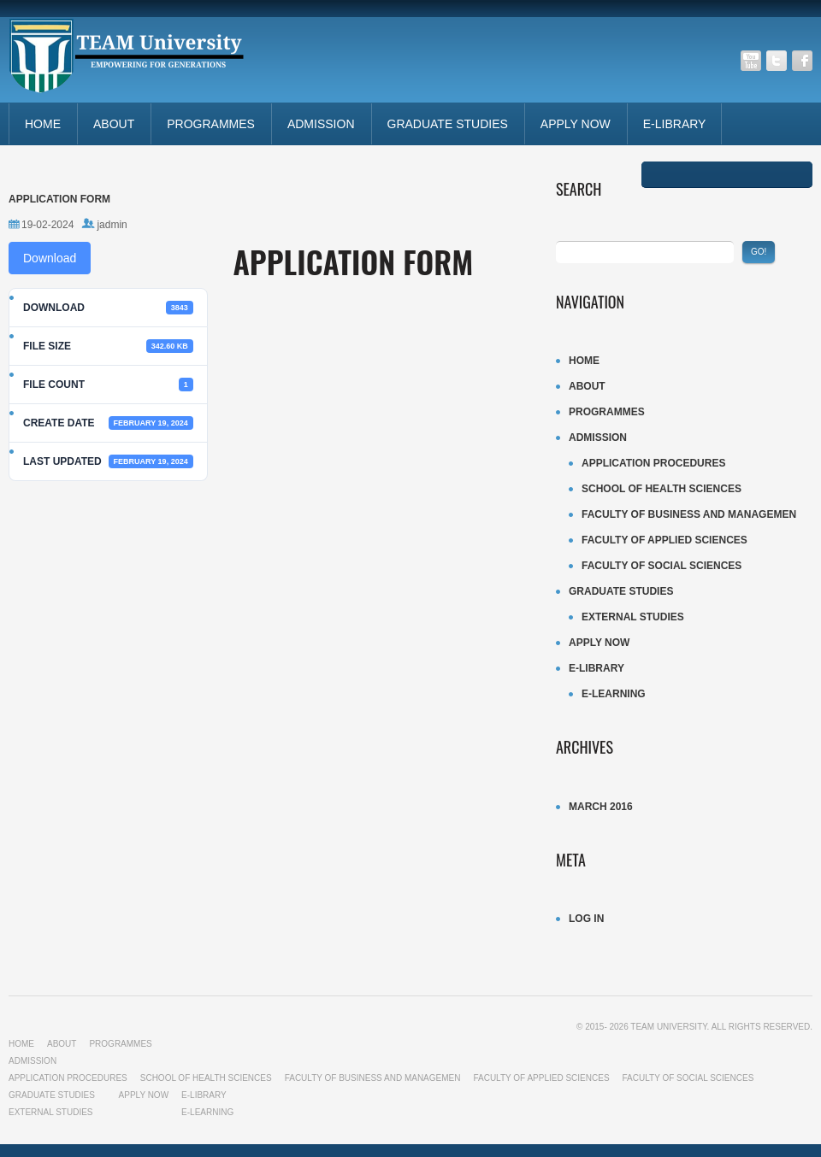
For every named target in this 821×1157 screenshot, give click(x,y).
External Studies (633, 617)
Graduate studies (447, 124)
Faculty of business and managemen (689, 514)
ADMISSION (321, 124)
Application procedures (653, 463)
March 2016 (601, 807)
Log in (586, 919)
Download (49, 258)
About (113, 124)
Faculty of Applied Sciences (664, 540)
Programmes (211, 124)
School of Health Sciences (661, 489)
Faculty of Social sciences (661, 566)
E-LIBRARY (674, 124)
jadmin (112, 225)
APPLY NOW (575, 124)
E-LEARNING (614, 694)
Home (43, 124)
